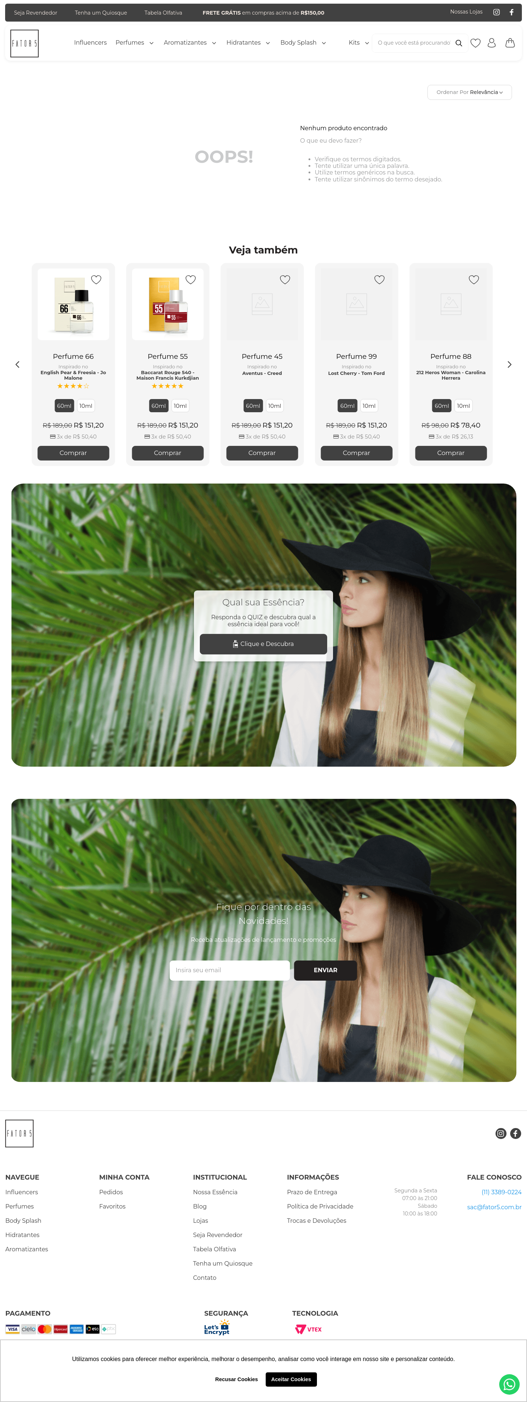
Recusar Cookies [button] (236, 1379)
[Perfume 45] (262, 364)
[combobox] (420, 43)
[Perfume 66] (73, 364)
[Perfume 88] (451, 364)
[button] (64, 405)
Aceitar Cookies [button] (291, 1379)
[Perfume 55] (167, 364)
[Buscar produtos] (459, 43)
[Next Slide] (509, 364)
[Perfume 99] (356, 364)
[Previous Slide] (17, 364)
